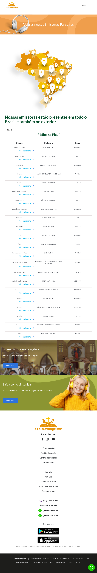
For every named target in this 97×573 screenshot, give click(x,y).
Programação (48, 448)
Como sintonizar (48, 481)
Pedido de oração (48, 453)
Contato (48, 472)
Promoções (48, 462)
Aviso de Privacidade (48, 486)
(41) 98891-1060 (50, 510)
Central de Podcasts (48, 457)
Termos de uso (48, 491)
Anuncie (48, 476)
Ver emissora (25, 150)
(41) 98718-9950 (50, 515)
